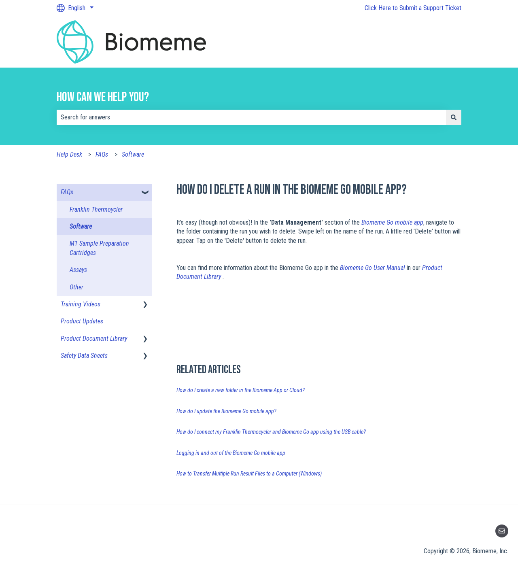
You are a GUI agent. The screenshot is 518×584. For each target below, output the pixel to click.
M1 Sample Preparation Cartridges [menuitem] (99, 248)
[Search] (453, 117)
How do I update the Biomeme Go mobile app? (226, 411)
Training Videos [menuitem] (80, 304)
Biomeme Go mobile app (392, 222)
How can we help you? (103, 97)
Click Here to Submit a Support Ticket (413, 8)
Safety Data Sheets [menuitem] (84, 355)
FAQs (102, 154)
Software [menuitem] (81, 226)
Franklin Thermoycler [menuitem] (96, 209)
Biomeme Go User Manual (373, 268)
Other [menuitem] (76, 287)
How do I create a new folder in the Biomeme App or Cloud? (240, 390)
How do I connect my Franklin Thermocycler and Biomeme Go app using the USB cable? (271, 432)
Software (133, 154)
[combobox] (251, 117)
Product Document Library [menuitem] (94, 338)
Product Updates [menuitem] (82, 321)
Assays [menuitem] (78, 270)
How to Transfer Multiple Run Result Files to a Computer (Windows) (249, 473)
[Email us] (501, 531)
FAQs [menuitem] (67, 192)
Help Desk (69, 154)
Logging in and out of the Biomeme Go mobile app (230, 453)
